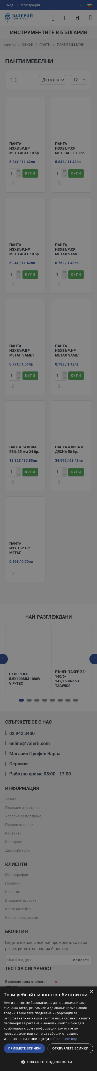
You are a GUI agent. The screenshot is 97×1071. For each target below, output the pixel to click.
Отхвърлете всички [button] (70, 1048)
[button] (48, 1062)
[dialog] (48, 1028)
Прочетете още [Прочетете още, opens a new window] (65, 1039)
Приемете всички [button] (24, 1048)
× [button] (91, 992)
